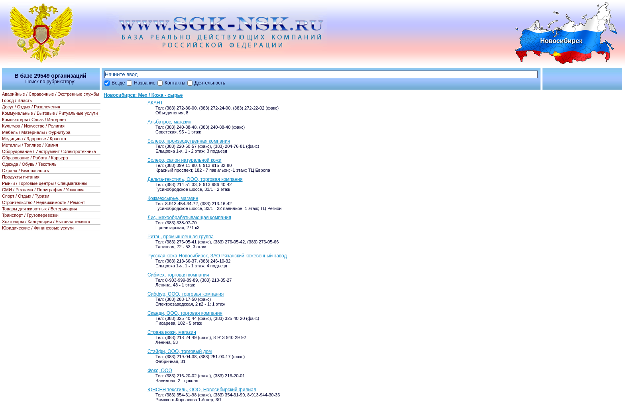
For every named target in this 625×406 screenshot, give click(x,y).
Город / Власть (17, 100)
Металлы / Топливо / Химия (30, 145)
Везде (118, 83)
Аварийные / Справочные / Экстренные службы (50, 94)
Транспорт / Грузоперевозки (30, 215)
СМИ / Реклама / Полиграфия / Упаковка (43, 189)
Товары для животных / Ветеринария (39, 208)
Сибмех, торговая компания (178, 275)
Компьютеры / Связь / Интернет (34, 119)
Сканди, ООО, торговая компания (184, 313)
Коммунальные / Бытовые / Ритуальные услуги (50, 113)
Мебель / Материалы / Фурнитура (36, 132)
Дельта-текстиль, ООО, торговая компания (195, 179)
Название (144, 83)
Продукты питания (20, 177)
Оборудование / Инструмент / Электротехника (49, 151)
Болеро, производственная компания (188, 141)
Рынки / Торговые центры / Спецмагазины (44, 183)
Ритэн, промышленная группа (180, 236)
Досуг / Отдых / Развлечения (31, 106)
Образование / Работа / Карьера (35, 157)
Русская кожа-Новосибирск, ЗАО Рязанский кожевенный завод (217, 256)
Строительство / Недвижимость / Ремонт (43, 202)
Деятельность (210, 83)
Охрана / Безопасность (25, 170)
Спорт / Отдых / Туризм (25, 196)
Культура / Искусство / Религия (33, 126)
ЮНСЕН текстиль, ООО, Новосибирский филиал (201, 389)
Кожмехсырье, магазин (172, 198)
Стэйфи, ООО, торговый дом (179, 351)
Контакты (175, 83)
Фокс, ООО (159, 370)
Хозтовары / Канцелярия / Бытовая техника (46, 221)
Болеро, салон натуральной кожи (184, 160)
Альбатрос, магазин (169, 122)
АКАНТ (155, 103)
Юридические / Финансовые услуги (38, 228)
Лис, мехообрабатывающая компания (189, 217)
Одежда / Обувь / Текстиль (29, 164)
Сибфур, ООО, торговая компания (185, 294)
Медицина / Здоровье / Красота (34, 138)
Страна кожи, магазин (171, 332)
